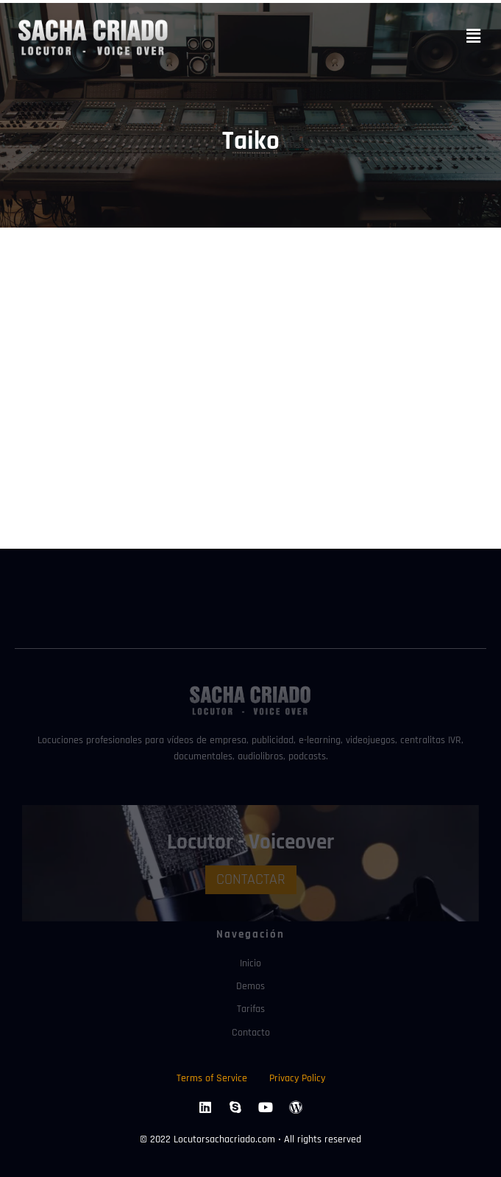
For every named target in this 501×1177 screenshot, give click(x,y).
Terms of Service (212, 1075)
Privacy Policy (297, 1075)
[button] (473, 36)
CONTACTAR (250, 878)
